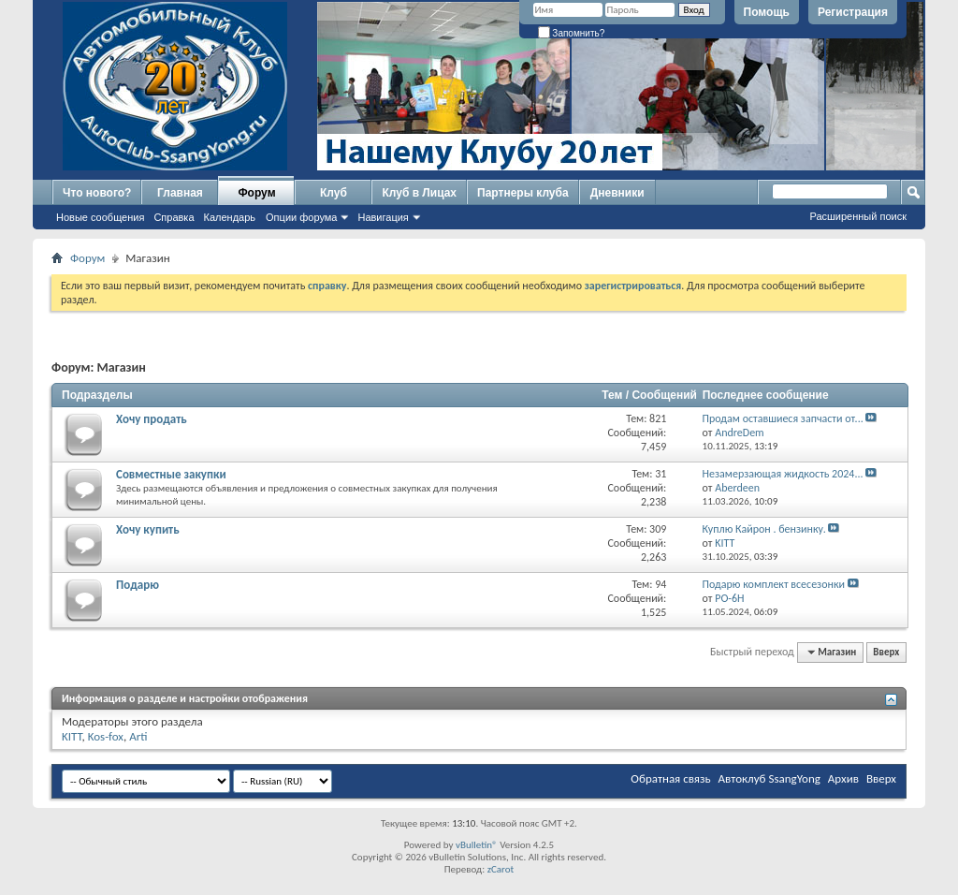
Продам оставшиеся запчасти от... (783, 418)
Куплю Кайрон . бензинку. (764, 529)
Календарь (230, 217)
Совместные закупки (171, 474)
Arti (138, 736)
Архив (843, 778)
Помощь (767, 12)
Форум (256, 192)
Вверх (886, 652)
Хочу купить (148, 529)
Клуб (333, 192)
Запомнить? (571, 33)
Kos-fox (105, 736)
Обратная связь (670, 778)
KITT (72, 736)
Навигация (382, 217)
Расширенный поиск (858, 216)
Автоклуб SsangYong (769, 778)
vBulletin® (477, 845)
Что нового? (97, 192)
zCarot (501, 869)
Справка (173, 217)
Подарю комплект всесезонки (774, 584)
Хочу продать (151, 419)
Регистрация (853, 12)
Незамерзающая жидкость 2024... (783, 473)
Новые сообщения (100, 217)
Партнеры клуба (523, 192)
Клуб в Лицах (419, 192)
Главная (180, 192)
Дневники (617, 192)
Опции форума (301, 217)
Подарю (137, 585)
